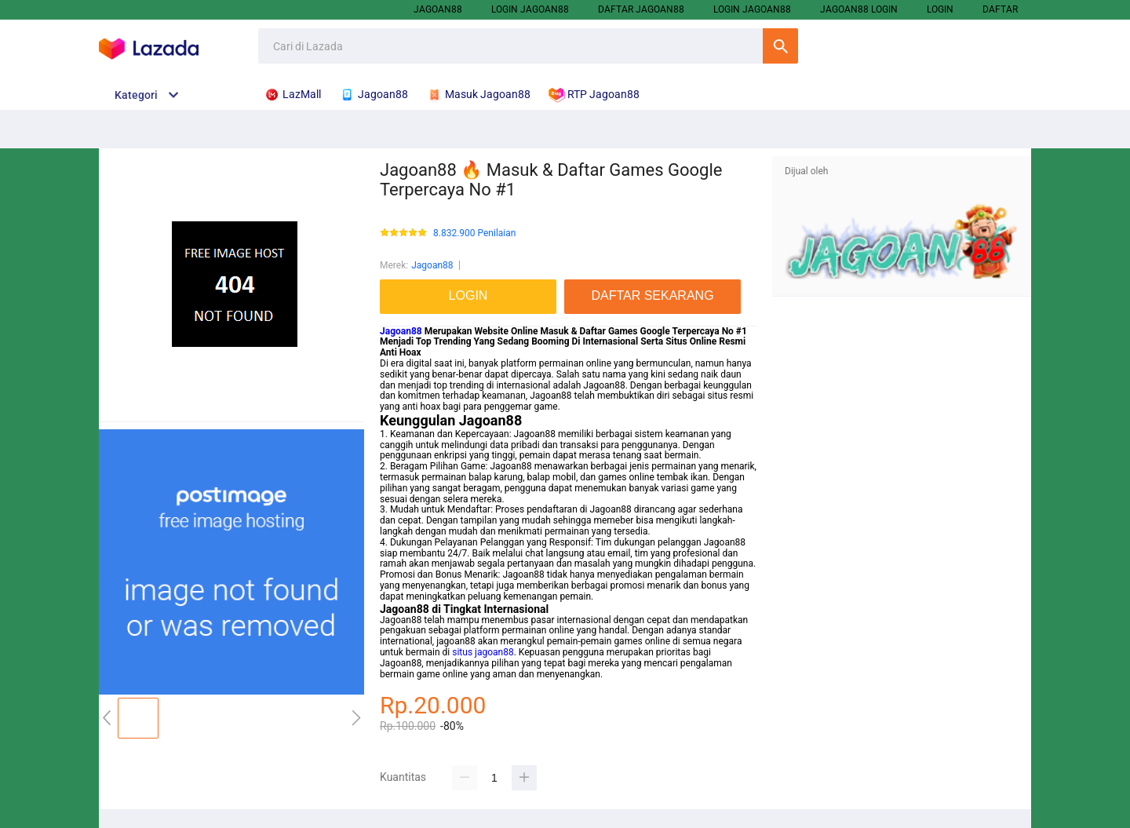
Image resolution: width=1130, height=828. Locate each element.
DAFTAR (1000, 9)
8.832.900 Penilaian (474, 233)
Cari (780, 46)
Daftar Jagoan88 (641, 9)
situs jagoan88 (482, 652)
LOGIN (940, 9)
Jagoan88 (438, 9)
